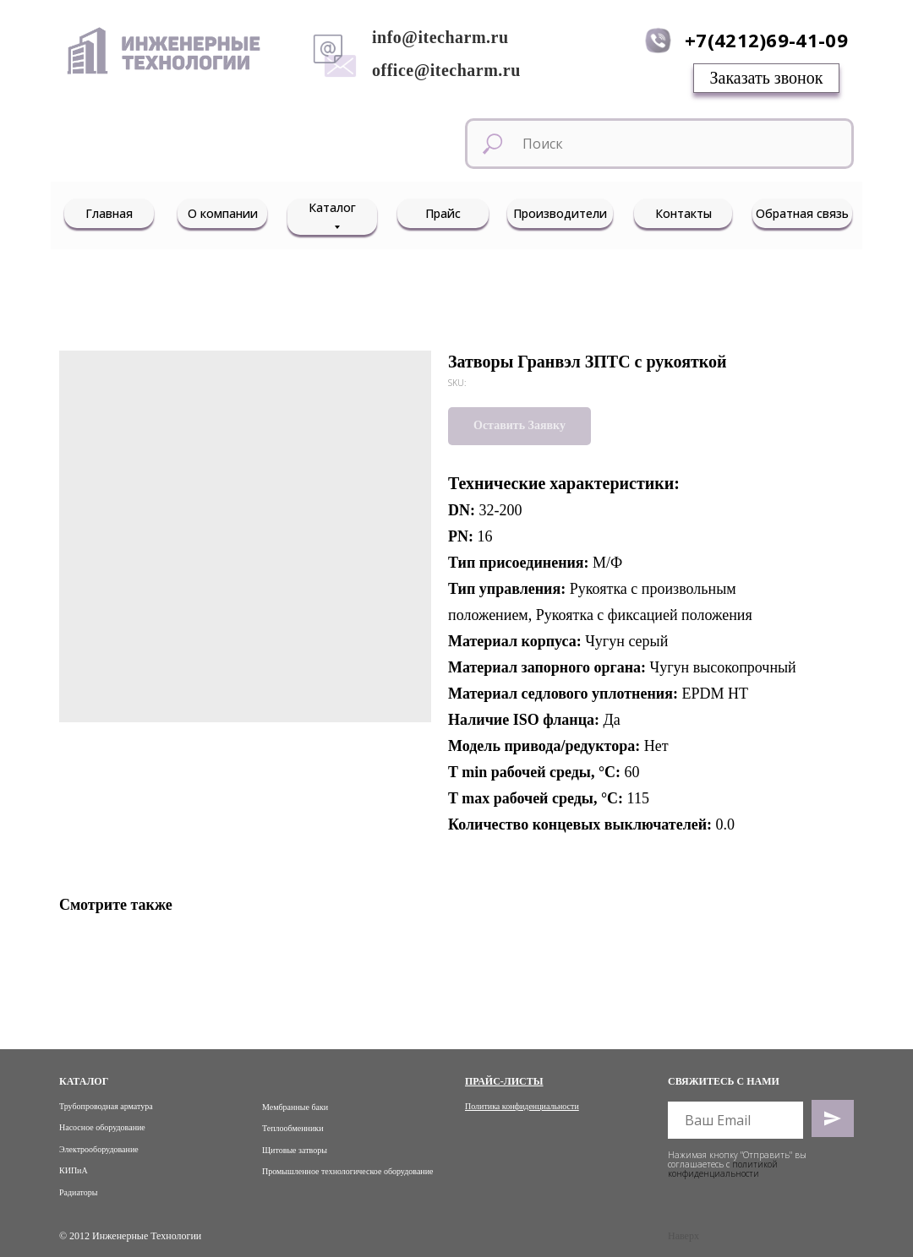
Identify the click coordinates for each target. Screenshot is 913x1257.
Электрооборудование (99, 1149)
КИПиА (73, 1170)
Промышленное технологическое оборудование (347, 1171)
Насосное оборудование (102, 1127)
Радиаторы (78, 1192)
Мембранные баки (295, 1107)
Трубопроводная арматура (106, 1106)
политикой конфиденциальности (723, 1168)
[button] (766, 78)
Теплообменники (293, 1128)
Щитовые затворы (294, 1150)
